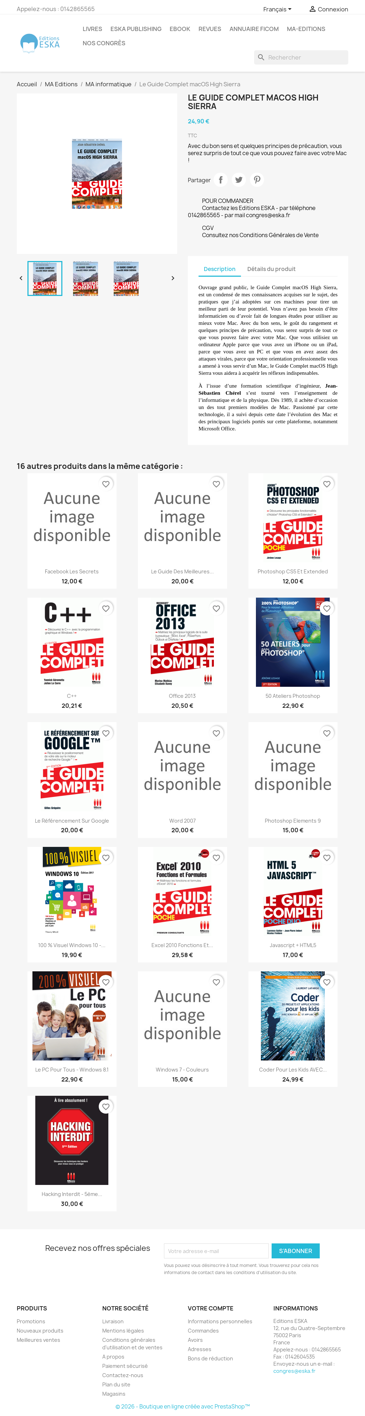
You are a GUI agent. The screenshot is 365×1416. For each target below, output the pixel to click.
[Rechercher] (301, 57)
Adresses (199, 1349)
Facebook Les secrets (72, 571)
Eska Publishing (135, 29)
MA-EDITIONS (306, 29)
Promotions (31, 1321)
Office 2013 (182, 695)
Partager (221, 180)
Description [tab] (220, 269)
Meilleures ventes (38, 1339)
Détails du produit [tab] (271, 269)
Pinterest (257, 180)
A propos (113, 1356)
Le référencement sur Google (72, 820)
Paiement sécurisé (125, 1366)
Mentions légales (123, 1330)
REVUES (210, 29)
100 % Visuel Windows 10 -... (72, 945)
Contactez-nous (122, 1375)
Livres (92, 29)
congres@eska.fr (294, 1371)
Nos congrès (104, 43)
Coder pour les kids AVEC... (293, 1069)
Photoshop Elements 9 (293, 820)
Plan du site (116, 1384)
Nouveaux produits (40, 1330)
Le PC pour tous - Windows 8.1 (72, 1069)
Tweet (239, 180)
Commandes (203, 1330)
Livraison (113, 1321)
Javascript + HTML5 (293, 945)
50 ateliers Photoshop (293, 695)
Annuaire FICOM (254, 29)
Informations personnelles (220, 1321)
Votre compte (210, 1308)
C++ (72, 695)
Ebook (180, 29)
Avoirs (195, 1339)
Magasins (113, 1393)
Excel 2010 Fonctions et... (182, 945)
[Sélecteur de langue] (278, 9)
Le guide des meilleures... (182, 571)
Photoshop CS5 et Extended (293, 571)
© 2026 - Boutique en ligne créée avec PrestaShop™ (182, 1406)
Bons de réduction (210, 1358)
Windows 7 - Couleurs (182, 1069)
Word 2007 (182, 820)
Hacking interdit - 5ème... (72, 1194)
